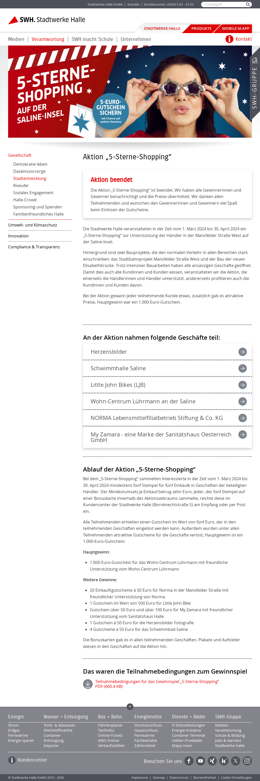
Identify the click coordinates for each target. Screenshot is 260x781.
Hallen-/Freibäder (187, 740)
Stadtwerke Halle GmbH (105, 4)
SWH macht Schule (92, 39)
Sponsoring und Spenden (37, 207)
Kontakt (133, 4)
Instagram (247, 760)
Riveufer (21, 185)
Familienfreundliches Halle (38, 214)
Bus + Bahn (110, 716)
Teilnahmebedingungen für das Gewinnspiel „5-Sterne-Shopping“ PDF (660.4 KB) (157, 684)
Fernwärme (18, 735)
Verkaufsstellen (111, 745)
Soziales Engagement (33, 192)
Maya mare (182, 745)
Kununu (224, 760)
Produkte (201, 28)
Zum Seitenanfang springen (130, 706)
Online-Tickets (110, 735)
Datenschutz (179, 777)
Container (52, 735)
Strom (13, 725)
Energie (16, 716)
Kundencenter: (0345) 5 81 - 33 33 (168, 4)
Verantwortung (48, 39)
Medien (16, 39)
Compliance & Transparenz (34, 247)
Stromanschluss (148, 725)
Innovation (18, 236)
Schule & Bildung (230, 735)
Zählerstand (144, 745)
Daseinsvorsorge (29, 171)
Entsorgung (53, 740)
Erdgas (14, 730)
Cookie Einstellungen (236, 777)
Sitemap (159, 777)
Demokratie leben (30, 164)
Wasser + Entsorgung (66, 716)
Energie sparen (21, 740)
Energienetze (148, 716)
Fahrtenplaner (110, 725)
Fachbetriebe (145, 740)
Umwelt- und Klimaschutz (32, 225)
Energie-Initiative (186, 730)
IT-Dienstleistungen (188, 725)
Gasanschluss (146, 730)
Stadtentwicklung (29, 178)
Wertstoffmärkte (58, 730)
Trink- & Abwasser (59, 725)
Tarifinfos (106, 730)
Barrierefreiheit (204, 777)
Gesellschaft (19, 155)
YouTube (200, 760)
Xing (212, 760)
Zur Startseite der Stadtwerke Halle (46, 20)
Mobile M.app (235, 28)
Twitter (235, 760)
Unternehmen (136, 39)
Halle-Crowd (25, 200)
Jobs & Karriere (67, 4)
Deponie (51, 745)
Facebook (188, 760)
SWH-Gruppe (254, 88)
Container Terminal (188, 735)
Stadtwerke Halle (162, 28)
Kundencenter (32, 760)
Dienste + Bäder (188, 716)
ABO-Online (108, 740)
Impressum (140, 777)
